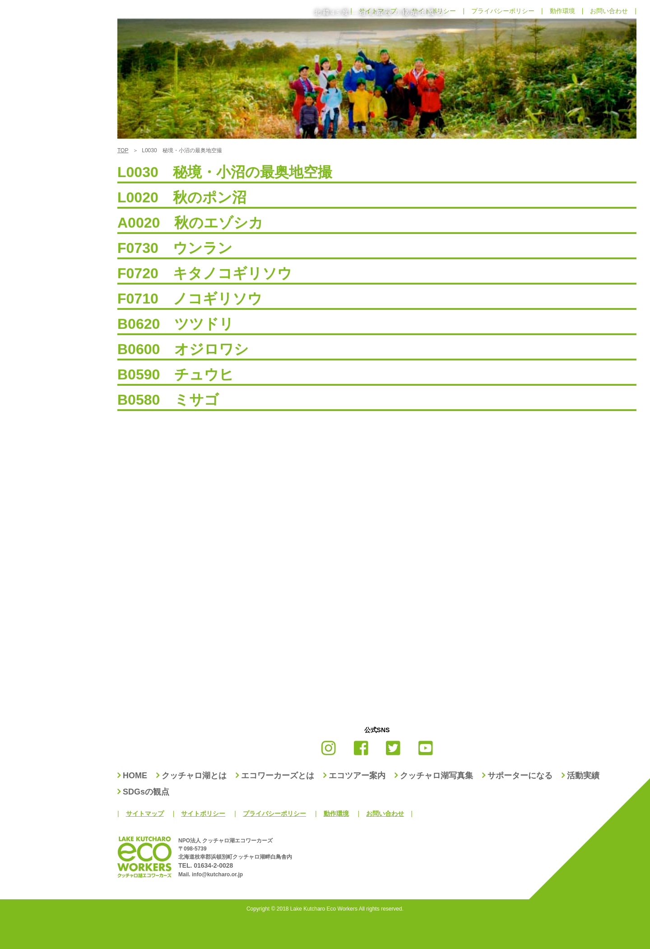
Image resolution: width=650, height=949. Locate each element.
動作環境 (336, 813)
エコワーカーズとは (277, 775)
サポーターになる (520, 775)
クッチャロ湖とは (194, 775)
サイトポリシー (203, 813)
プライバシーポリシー (274, 813)
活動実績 (583, 775)
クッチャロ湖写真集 (436, 775)
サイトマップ (145, 813)
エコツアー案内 (357, 775)
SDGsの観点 (146, 791)
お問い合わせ (385, 813)
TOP (122, 150)
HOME (135, 775)
